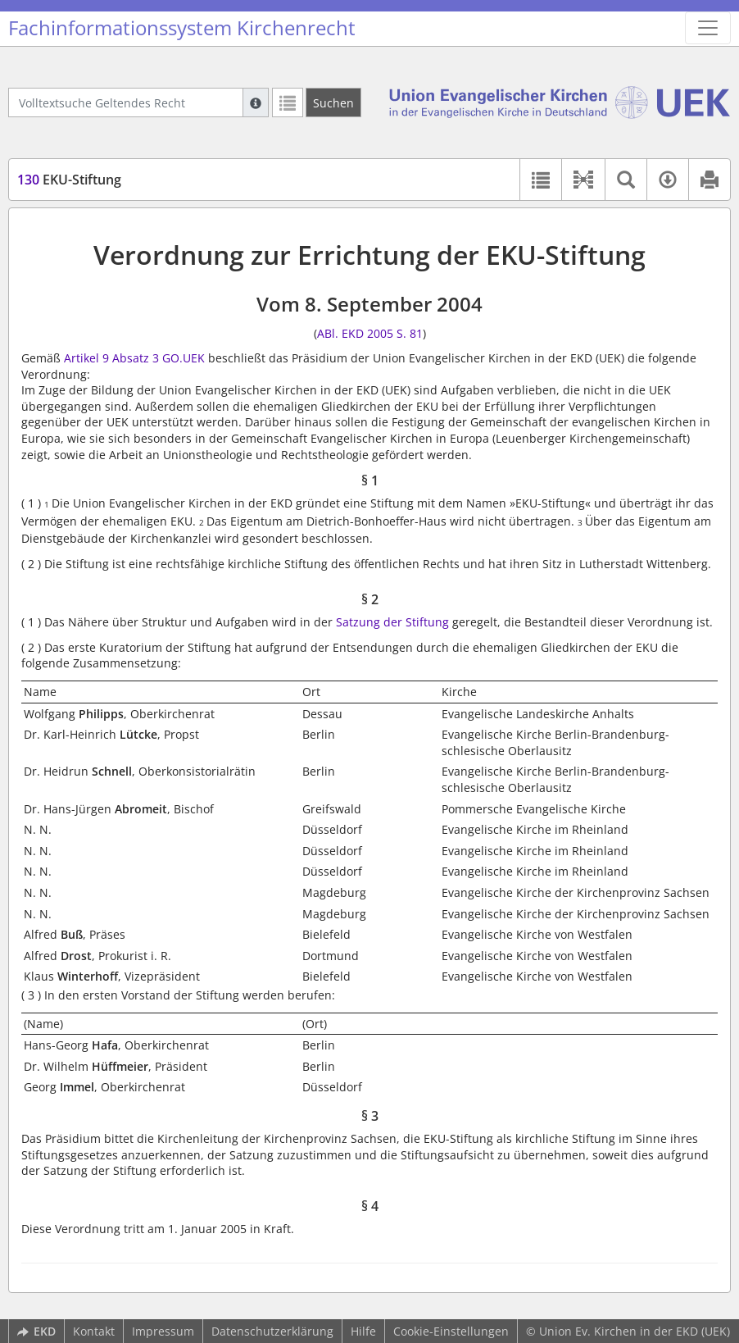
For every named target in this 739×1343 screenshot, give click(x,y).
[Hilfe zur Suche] (256, 102)
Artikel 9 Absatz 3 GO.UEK (134, 358)
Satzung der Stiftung (392, 622)
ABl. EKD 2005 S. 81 (370, 333)
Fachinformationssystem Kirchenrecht (182, 28)
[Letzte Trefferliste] (287, 102)
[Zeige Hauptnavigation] (708, 27)
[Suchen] (333, 102)
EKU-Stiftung (69, 180)
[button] (583, 179)
